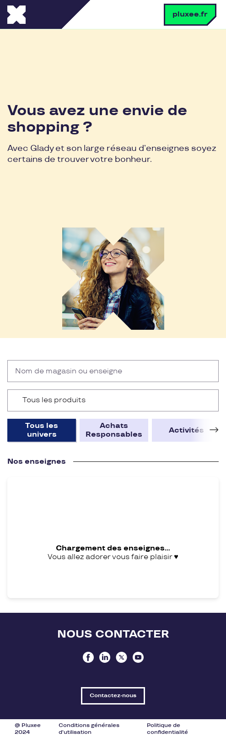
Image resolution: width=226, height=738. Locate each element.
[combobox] (113, 400)
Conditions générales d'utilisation (89, 729)
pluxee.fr (190, 14)
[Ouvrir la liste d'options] (207, 400)
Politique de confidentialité (167, 729)
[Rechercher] (207, 371)
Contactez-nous (113, 695)
